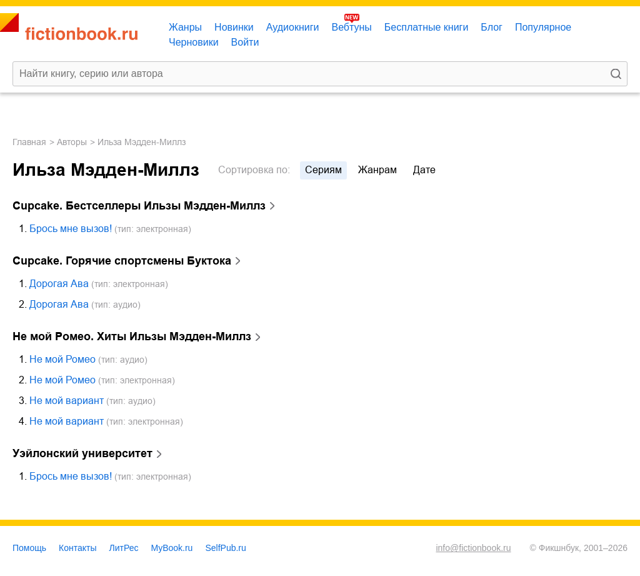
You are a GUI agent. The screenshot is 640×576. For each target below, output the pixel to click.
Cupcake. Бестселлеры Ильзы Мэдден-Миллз (139, 206)
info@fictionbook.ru (473, 548)
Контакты (77, 548)
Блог (491, 27)
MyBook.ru (172, 548)
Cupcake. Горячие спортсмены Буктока (121, 261)
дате (424, 169)
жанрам (377, 169)
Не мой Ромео (62, 359)
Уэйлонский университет (82, 453)
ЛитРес (124, 548)
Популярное (543, 27)
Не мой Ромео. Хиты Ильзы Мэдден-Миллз (131, 336)
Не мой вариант (66, 400)
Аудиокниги (292, 27)
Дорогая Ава (59, 283)
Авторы (72, 142)
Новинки (234, 27)
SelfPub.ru (225, 548)
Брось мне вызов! (70, 228)
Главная (29, 142)
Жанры (185, 27)
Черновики (194, 42)
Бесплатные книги (426, 27)
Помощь (29, 548)
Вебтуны (351, 27)
